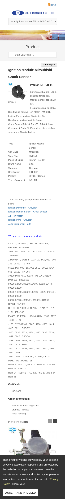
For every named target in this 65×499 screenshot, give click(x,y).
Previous (55, 37)
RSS (53, 5)
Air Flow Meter (15, 216)
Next (62, 37)
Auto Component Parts (19, 224)
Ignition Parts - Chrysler (20, 220)
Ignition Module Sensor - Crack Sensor (27, 211)
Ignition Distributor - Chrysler (22, 207)
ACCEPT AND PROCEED (20, 492)
